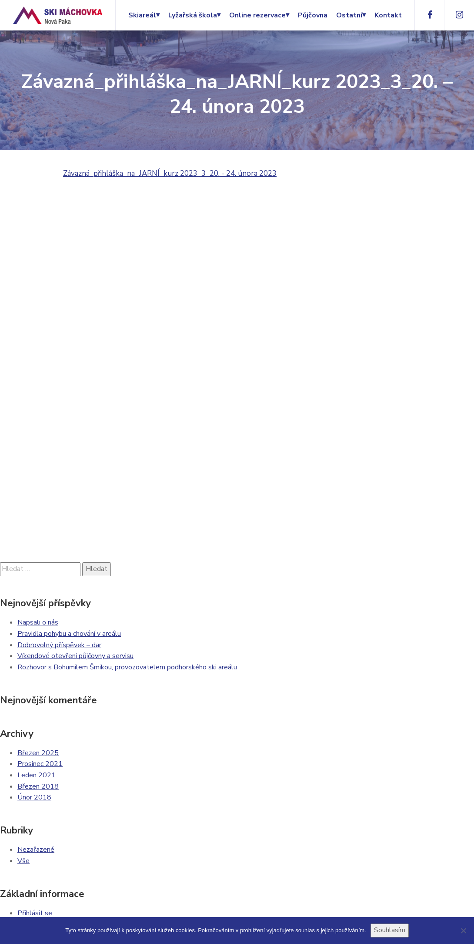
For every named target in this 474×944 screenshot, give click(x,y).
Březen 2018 (38, 786)
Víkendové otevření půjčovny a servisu (75, 656)
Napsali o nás (37, 622)
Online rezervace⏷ (259, 15)
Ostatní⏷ (351, 15)
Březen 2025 (38, 753)
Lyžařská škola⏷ (194, 15)
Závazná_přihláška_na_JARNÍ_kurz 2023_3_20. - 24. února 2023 (170, 173)
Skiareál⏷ (144, 15)
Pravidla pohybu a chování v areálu (69, 633)
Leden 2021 (36, 775)
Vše (23, 861)
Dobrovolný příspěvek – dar (59, 645)
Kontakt (388, 15)
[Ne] (463, 930)
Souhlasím (389, 930)
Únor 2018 (34, 797)
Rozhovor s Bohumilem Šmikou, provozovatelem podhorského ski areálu (127, 667)
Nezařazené (35, 849)
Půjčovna (312, 15)
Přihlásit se (34, 913)
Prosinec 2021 (40, 764)
